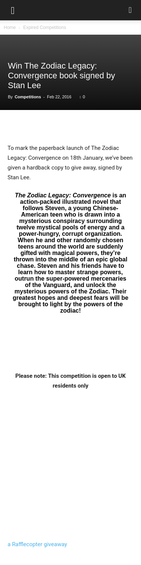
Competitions (28, 97)
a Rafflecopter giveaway (37, 544)
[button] (13, 10)
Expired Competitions (44, 27)
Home (10, 27)
